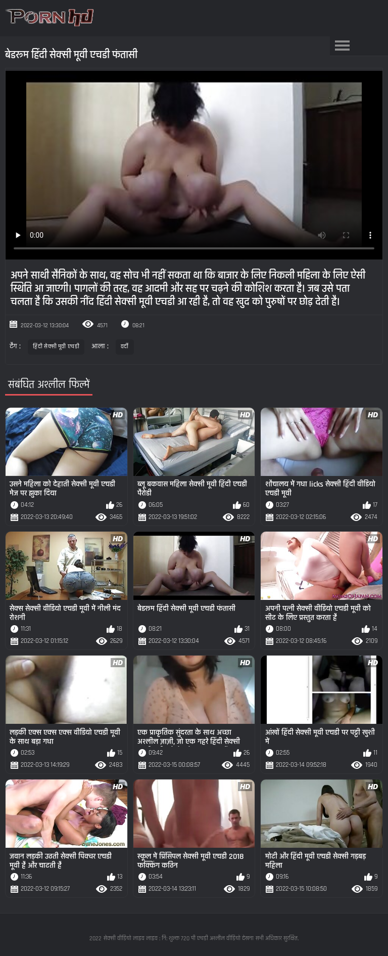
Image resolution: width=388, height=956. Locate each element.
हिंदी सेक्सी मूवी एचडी (56, 347)
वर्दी (125, 347)
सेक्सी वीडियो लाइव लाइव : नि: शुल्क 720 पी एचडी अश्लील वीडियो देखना (179, 938)
